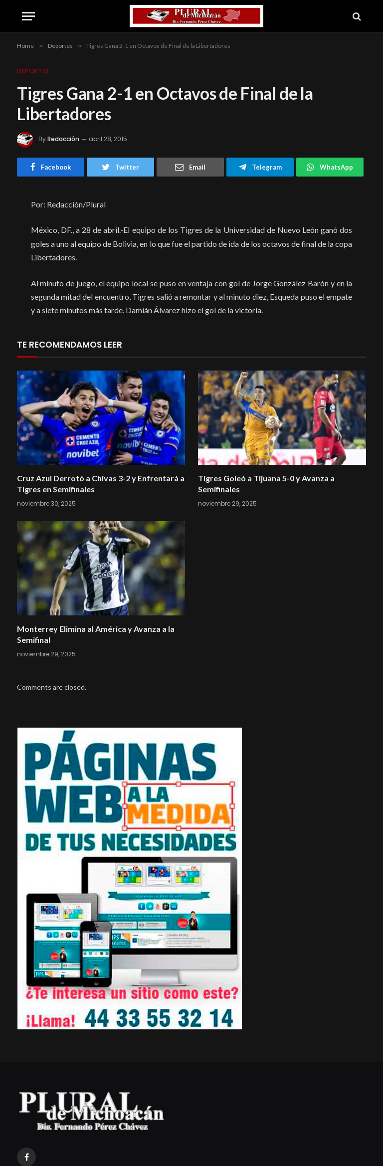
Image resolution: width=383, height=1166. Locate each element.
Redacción (63, 139)
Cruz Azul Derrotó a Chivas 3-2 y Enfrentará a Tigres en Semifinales (101, 483)
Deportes (33, 71)
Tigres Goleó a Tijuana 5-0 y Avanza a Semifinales (266, 483)
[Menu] (28, 16)
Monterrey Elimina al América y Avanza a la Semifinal (96, 634)
